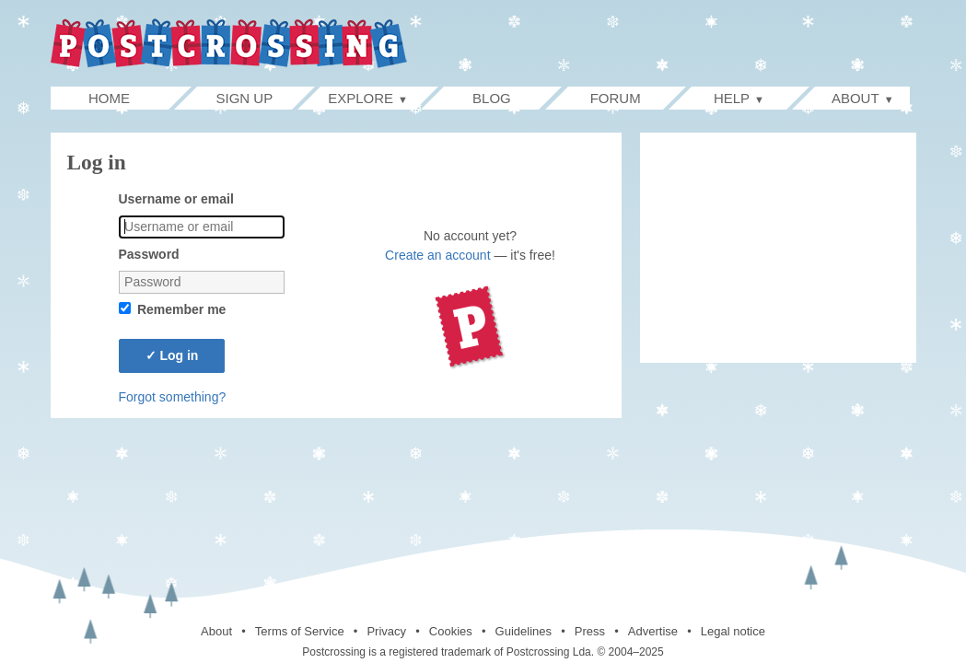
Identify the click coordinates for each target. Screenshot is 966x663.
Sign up (244, 98)
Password (149, 254)
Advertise (653, 631)
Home (128, 98)
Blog (491, 98)
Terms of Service (299, 631)
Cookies (450, 631)
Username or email (176, 199)
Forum (615, 98)
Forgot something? (173, 397)
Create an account (437, 255)
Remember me (182, 309)
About (216, 631)
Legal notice (733, 631)
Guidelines (523, 631)
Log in (172, 355)
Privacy (386, 631)
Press (590, 631)
